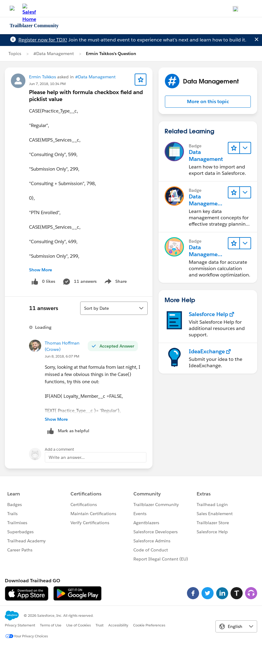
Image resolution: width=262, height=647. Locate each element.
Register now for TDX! (42, 40)
